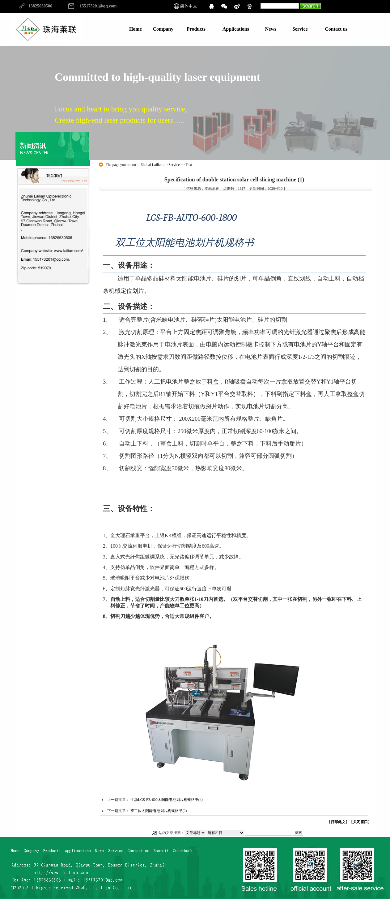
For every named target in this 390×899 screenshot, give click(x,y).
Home (135, 29)
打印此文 (338, 822)
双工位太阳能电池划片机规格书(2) (158, 811)
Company (163, 29)
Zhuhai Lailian (152, 165)
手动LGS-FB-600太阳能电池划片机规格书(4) (166, 799)
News (270, 29)
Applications (236, 29)
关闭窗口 (360, 822)
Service (300, 29)
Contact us (336, 29)
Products (196, 29)
